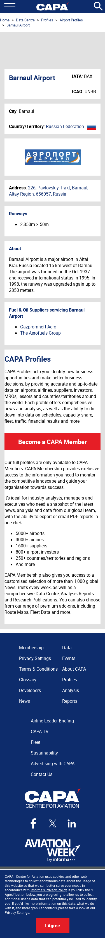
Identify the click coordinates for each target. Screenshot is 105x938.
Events (68, 658)
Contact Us (41, 774)
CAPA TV (39, 731)
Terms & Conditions (38, 669)
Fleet (35, 742)
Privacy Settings (17, 912)
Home (5, 20)
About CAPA (74, 669)
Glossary (27, 680)
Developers (30, 690)
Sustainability (44, 753)
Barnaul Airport (18, 25)
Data (67, 647)
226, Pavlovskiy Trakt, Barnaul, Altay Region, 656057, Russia (48, 191)
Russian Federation (65, 126)
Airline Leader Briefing (52, 721)
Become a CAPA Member (52, 442)
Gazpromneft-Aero (38, 327)
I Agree (52, 926)
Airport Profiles (71, 20)
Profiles (47, 20)
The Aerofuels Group (40, 333)
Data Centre (25, 20)
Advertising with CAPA (52, 763)
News (24, 701)
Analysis (70, 690)
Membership (31, 647)
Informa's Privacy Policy (49, 890)
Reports (69, 701)
